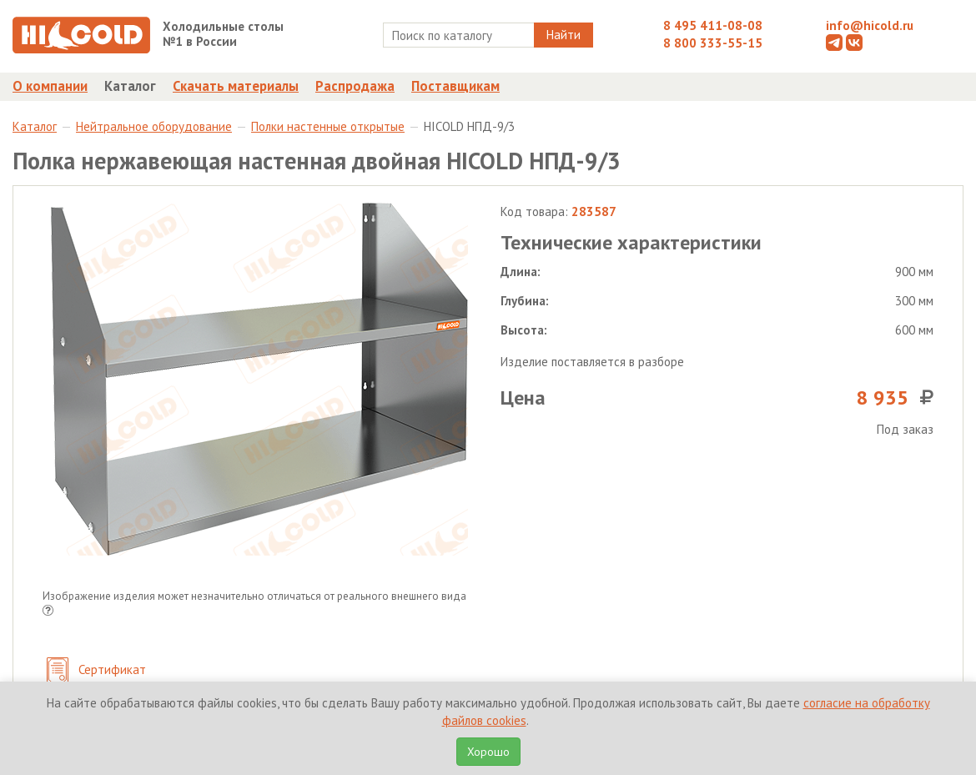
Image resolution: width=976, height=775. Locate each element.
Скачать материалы (236, 86)
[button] (48, 612)
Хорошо (488, 751)
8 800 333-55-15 (712, 43)
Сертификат (96, 671)
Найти (563, 35)
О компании (50, 86)
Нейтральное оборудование (154, 126)
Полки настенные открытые (328, 126)
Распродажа (355, 86)
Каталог (130, 86)
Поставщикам (455, 86)
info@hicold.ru (869, 25)
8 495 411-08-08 (712, 25)
